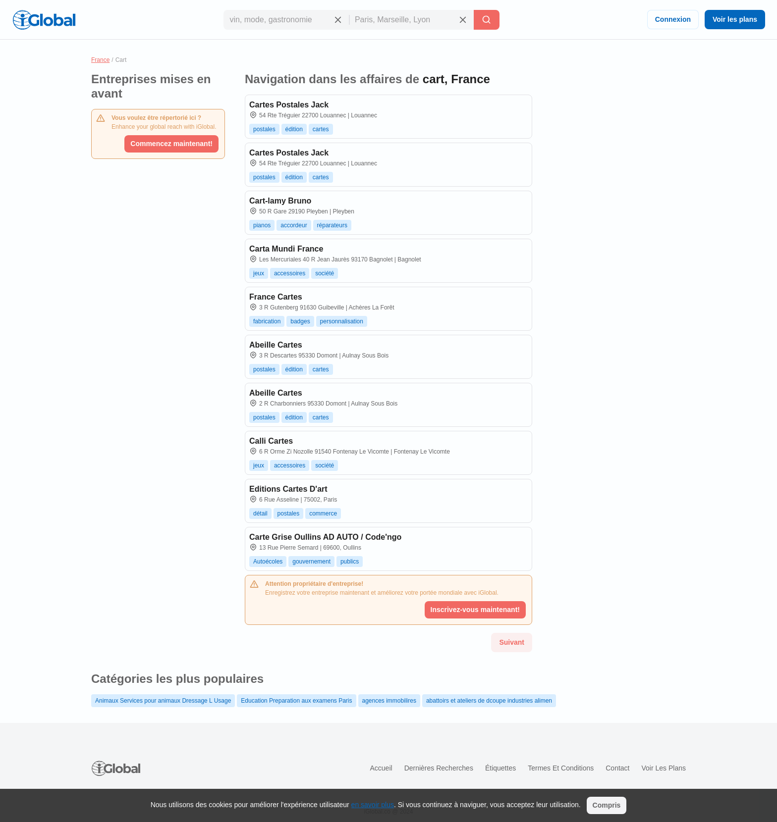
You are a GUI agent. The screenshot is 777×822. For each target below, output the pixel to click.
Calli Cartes (271, 441)
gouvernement (311, 561)
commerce (323, 513)
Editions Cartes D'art (288, 489)
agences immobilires (389, 700)
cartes (321, 129)
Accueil (381, 768)
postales (264, 129)
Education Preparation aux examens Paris (296, 700)
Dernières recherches (438, 768)
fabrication (266, 321)
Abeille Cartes (275, 345)
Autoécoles (267, 561)
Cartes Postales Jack (289, 105)
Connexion (673, 19)
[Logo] (44, 20)
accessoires (289, 273)
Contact (617, 768)
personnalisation (341, 321)
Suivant (511, 642)
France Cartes (275, 297)
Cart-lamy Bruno (280, 201)
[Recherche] (487, 20)
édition (294, 129)
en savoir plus (372, 805)
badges (300, 321)
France (100, 59)
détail (260, 513)
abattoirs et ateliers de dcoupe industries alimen (489, 700)
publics (349, 561)
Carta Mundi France (286, 249)
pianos (262, 225)
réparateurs (332, 225)
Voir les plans (735, 19)
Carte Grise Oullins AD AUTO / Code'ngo (325, 537)
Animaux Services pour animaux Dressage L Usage (163, 700)
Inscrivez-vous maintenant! (475, 610)
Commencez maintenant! (171, 144)
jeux (258, 273)
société (324, 273)
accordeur (293, 225)
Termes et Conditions (561, 768)
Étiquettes (500, 768)
